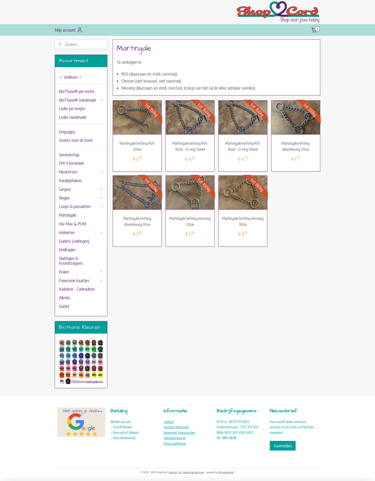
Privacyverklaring (175, 443)
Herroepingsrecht (175, 438)
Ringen (81, 198)
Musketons (81, 171)
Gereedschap (69, 154)
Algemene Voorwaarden (179, 433)
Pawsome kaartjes (81, 280)
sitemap (173, 472)
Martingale (67, 215)
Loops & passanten (81, 206)
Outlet (64, 306)
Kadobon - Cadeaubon (77, 289)
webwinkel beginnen (193, 472)
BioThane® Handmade (81, 100)
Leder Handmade (72, 117)
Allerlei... (65, 297)
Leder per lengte (72, 108)
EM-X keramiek (71, 163)
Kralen (81, 271)
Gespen (81, 189)
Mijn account (69, 30)
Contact (169, 422)
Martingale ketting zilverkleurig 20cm (296, 146)
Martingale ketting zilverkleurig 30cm (137, 221)
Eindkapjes (67, 249)
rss (180, 472)
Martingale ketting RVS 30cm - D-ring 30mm (242, 146)
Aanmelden (283, 445)
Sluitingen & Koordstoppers (71, 260)
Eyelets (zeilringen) (74, 241)
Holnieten (81, 232)
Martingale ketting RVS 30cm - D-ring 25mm (190, 146)
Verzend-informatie (176, 427)
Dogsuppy (67, 131)
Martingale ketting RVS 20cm (137, 146)
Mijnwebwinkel (226, 472)
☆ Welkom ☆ (70, 77)
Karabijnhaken (70, 180)
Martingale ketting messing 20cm (190, 221)
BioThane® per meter (77, 91)
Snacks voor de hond (75, 140)
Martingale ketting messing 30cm (243, 221)
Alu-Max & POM (72, 223)
